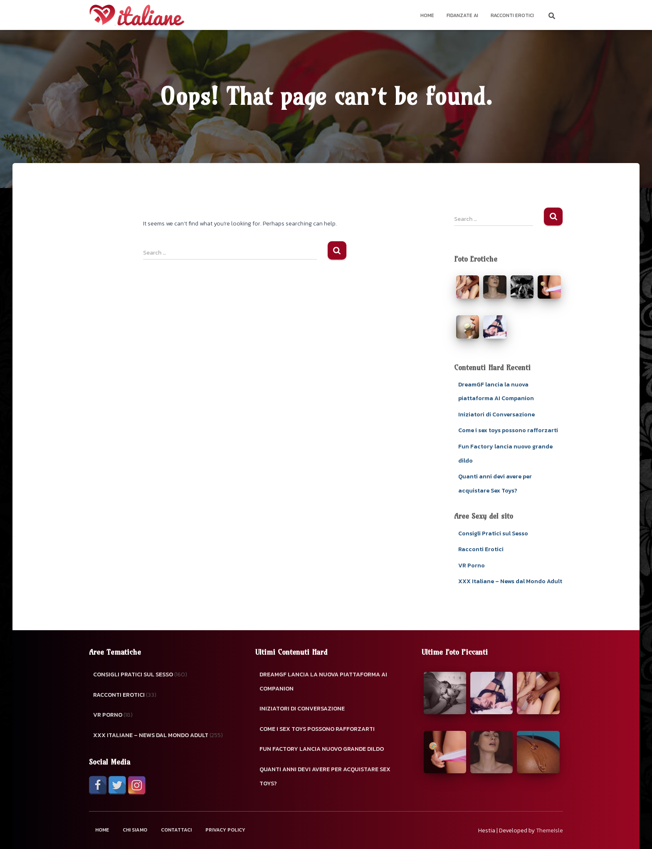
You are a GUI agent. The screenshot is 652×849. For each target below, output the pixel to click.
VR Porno (471, 565)
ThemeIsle (549, 830)
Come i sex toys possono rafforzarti (508, 430)
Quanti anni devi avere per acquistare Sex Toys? (324, 776)
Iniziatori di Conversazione (496, 414)
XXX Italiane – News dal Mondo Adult (510, 581)
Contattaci (176, 830)
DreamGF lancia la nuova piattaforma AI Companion (323, 681)
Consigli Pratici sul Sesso (493, 533)
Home (427, 15)
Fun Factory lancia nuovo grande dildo (321, 749)
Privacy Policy (225, 830)
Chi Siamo (135, 830)
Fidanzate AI (462, 15)
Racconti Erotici (512, 15)
